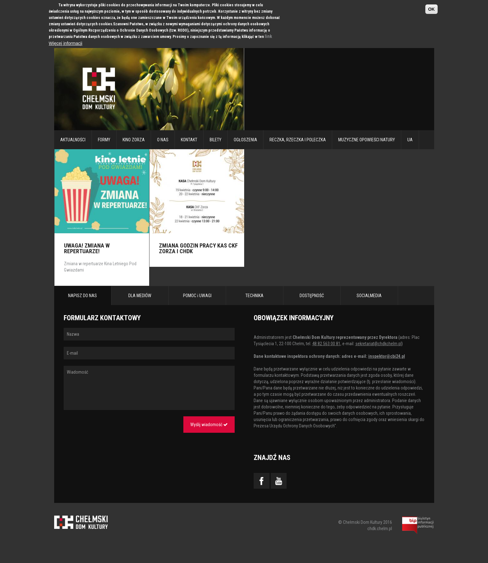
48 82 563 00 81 (326, 343)
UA (410, 139)
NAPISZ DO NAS (82, 295)
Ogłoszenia (245, 139)
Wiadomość (149, 388)
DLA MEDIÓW (139, 295)
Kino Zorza (134, 139)
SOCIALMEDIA (369, 295)
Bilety (215, 139)
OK (431, 9)
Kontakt (189, 139)
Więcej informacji (65, 43)
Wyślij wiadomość (209, 424)
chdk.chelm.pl (379, 528)
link (268, 36)
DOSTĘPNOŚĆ (312, 295)
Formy (104, 139)
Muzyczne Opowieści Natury (366, 139)
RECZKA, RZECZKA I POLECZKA (297, 139)
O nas (162, 139)
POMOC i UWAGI (197, 295)
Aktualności (73, 139)
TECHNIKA (254, 295)
